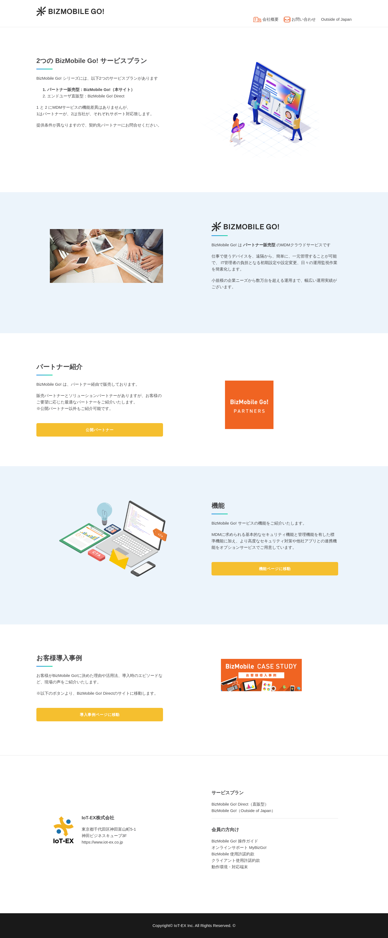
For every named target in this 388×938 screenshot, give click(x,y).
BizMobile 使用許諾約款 (233, 854)
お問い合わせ (300, 19)
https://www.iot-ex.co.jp (102, 842)
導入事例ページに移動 (100, 714)
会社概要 (266, 19)
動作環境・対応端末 (230, 867)
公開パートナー (100, 430)
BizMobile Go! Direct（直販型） (240, 804)
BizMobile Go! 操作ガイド (235, 841)
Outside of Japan (336, 19)
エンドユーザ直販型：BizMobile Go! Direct (85, 96)
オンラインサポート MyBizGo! (239, 847)
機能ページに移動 (275, 569)
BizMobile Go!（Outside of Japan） (243, 810)
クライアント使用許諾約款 (236, 860)
